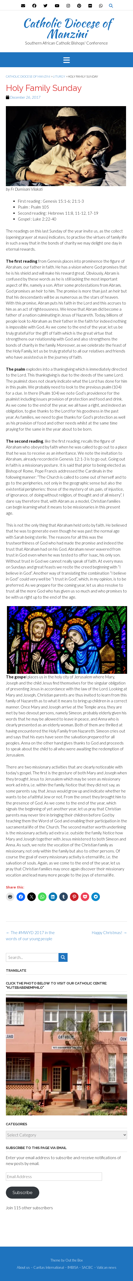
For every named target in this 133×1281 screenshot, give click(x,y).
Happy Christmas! (109, 932)
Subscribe (22, 1192)
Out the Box (74, 1260)
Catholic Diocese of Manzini (66, 28)
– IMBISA (71, 1267)
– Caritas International (47, 1267)
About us (23, 1267)
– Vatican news (105, 1267)
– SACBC (86, 1267)
